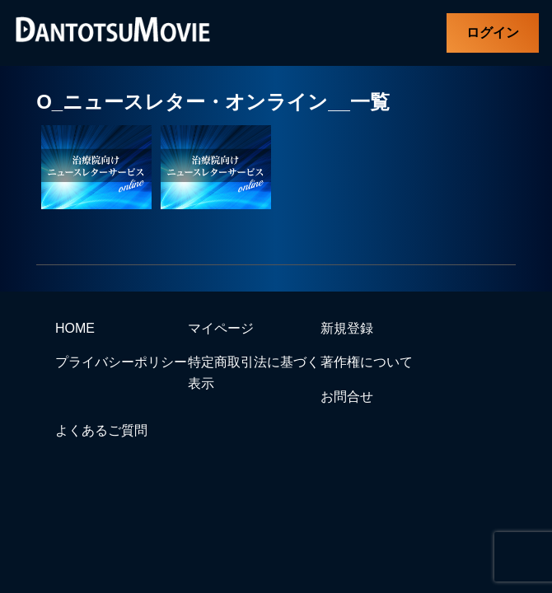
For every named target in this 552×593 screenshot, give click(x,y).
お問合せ (346, 397)
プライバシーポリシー (121, 362)
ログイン (492, 33)
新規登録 (346, 328)
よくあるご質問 (101, 430)
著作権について (366, 362)
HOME (75, 328)
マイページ (221, 328)
